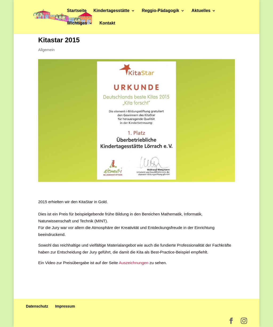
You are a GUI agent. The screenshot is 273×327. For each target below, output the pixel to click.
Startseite (76, 11)
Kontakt (107, 23)
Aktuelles (200, 11)
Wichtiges (77, 23)
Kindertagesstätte (111, 11)
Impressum (65, 306)
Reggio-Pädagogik (160, 11)
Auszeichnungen (133, 262)
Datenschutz (37, 306)
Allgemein (46, 50)
